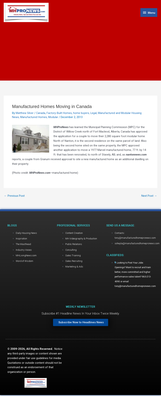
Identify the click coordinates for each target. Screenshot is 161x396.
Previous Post (14, 196)
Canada (40, 113)
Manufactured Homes (33, 117)
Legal (94, 113)
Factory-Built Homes (59, 113)
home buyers (81, 113)
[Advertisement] (80, 50)
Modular (53, 117)
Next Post (149, 196)
